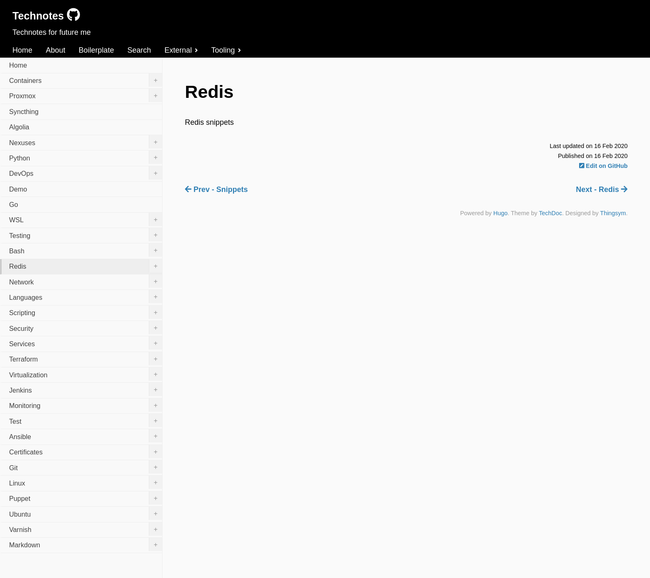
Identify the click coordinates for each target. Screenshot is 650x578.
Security (85, 327)
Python (85, 157)
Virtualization (85, 374)
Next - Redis (602, 189)
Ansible (85, 435)
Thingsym (613, 213)
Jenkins (85, 389)
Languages (85, 296)
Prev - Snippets (216, 189)
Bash (85, 250)
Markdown (85, 544)
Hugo (500, 213)
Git (85, 467)
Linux (85, 482)
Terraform (85, 358)
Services (85, 343)
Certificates (85, 451)
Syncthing (24, 111)
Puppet (85, 498)
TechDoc (550, 213)
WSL (85, 219)
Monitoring (85, 405)
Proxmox (85, 95)
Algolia (19, 127)
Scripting (85, 312)
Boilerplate (96, 50)
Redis (85, 265)
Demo (18, 189)
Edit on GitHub (603, 166)
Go (13, 204)
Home (22, 50)
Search (139, 50)
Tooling (226, 50)
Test (85, 420)
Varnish (85, 529)
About (55, 50)
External (181, 50)
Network (85, 281)
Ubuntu (85, 513)
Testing (85, 234)
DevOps (85, 173)
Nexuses (85, 141)
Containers (85, 80)
